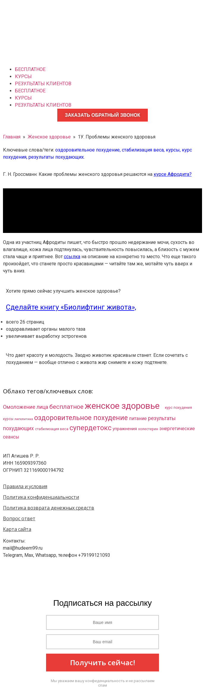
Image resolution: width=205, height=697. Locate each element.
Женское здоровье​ (49, 137)
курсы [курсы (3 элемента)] (8, 419)
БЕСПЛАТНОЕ (30, 69)
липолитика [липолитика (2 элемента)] (24, 419)
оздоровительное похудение (87, 150)
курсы (173, 150)
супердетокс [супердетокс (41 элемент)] (90, 428)
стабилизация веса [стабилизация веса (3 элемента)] (51, 429)
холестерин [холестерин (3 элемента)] (148, 429)
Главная (11, 137)
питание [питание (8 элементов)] (138, 418)
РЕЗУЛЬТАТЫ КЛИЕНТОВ (43, 83)
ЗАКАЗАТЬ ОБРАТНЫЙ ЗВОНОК (102, 115)
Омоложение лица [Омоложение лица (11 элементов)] (25, 407)
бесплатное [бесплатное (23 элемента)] (66, 406)
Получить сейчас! (102, 662)
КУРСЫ (23, 76)
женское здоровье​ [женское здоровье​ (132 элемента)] (124, 406)
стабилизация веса (143, 150)
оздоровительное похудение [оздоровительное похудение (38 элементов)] (81, 418)
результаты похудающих (56, 157)
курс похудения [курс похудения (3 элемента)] (178, 408)
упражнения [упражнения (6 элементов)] (125, 428)
